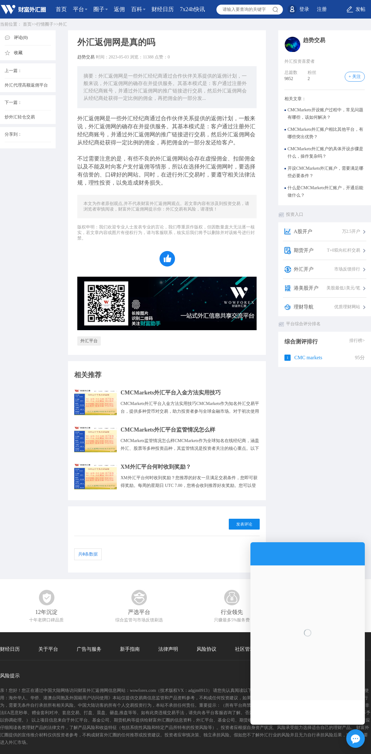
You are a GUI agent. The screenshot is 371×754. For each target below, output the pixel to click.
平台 (78, 9)
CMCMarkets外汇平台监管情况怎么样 (168, 430)
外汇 (62, 24)
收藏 (18, 52)
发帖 (360, 9)
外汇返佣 (88, 118)
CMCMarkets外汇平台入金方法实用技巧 (171, 393)
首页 (61, 9)
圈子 (98, 9)
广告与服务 (89, 649)
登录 (304, 9)
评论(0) (21, 37)
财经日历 (162, 9)
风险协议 (206, 649)
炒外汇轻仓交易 (20, 117)
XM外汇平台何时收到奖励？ (156, 467)
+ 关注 (355, 76)
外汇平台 (89, 341)
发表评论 (244, 524)
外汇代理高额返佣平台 (26, 85)
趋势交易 (86, 57)
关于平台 (48, 649)
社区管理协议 (250, 649)
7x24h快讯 (192, 9)
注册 (322, 9)
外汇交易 (188, 175)
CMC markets (308, 357)
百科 (136, 9)
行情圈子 (44, 24)
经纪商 (141, 118)
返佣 (119, 9)
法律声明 (168, 649)
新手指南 (130, 649)
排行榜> (357, 340)
